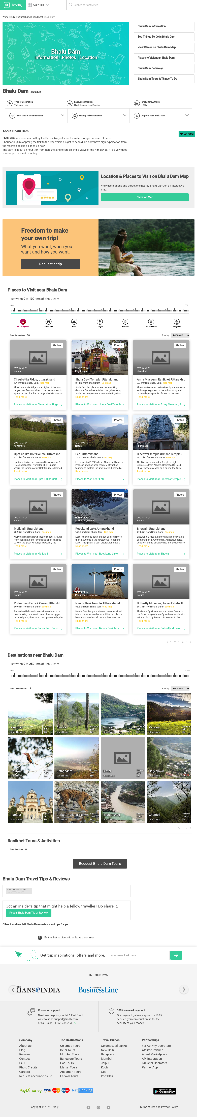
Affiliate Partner (152, 1050)
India (13, 17)
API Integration (152, 1058)
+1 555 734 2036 (64, 1023)
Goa (103, 1071)
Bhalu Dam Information (152, 26)
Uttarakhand (24, 17)
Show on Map (145, 197)
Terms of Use (147, 1107)
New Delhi (108, 1050)
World (6, 17)
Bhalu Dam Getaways (150, 68)
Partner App (150, 1067)
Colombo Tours (70, 1045)
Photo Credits (28, 1067)
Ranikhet (37, 17)
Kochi (104, 1067)
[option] (38, 989)
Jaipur (105, 1063)
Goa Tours (67, 1063)
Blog (22, 1050)
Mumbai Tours (69, 1054)
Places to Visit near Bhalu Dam (156, 57)
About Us (25, 1045)
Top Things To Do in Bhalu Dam (156, 36)
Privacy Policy (169, 1107)
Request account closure (35, 1076)
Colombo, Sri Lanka (114, 1045)
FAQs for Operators (154, 1063)
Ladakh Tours (69, 1076)
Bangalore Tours (71, 1058)
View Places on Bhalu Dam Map (157, 47)
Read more (20, 396)
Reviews (24, 1054)
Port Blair (107, 1076)
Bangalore (108, 1054)
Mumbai (106, 1058)
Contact (24, 1058)
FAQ (22, 1063)
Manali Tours (68, 1067)
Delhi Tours (67, 1050)
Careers (24, 1071)
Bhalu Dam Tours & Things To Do (157, 78)
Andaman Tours (70, 1071)
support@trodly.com (66, 1019)
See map (45, 383)
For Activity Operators (156, 1045)
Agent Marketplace (154, 1054)
